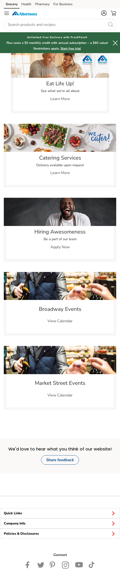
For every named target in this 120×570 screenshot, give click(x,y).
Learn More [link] (60, 98)
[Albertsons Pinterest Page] (53, 564)
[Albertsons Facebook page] (28, 564)
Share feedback (60, 460)
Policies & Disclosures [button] (60, 533)
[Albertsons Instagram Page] (66, 564)
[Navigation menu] (6, 13)
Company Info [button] (60, 523)
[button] (104, 13)
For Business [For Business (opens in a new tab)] (63, 4)
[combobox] (60, 24)
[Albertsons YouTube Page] (79, 564)
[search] (110, 24)
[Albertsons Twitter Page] (40, 564)
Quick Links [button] (60, 513)
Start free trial (70, 48)
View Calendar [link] (60, 321)
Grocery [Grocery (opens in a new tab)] (12, 4)
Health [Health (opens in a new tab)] (26, 4)
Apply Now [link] (60, 247)
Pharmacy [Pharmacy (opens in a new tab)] (42, 4)
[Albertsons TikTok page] (91, 564)
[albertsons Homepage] (24, 13)
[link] (60, 65)
